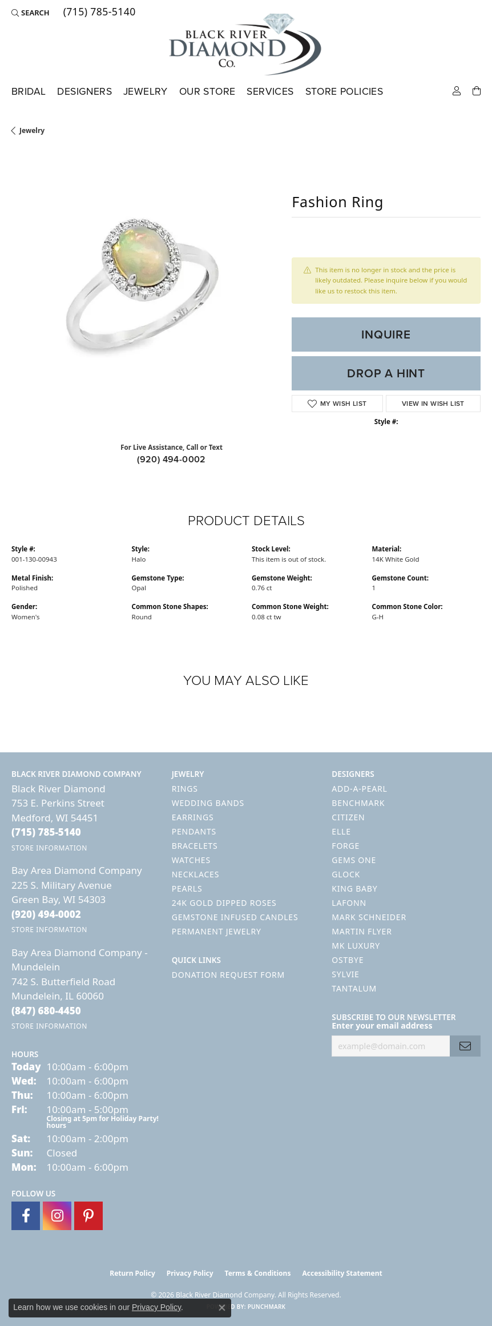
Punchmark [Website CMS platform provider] (267, 1307)
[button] (30, 12)
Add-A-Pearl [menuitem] (359, 788)
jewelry (32, 130)
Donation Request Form (228, 974)
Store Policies (344, 91)
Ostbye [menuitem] (348, 959)
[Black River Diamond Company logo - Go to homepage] (246, 44)
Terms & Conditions (258, 1273)
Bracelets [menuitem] (195, 845)
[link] (98, 12)
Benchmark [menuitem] (358, 802)
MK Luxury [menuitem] (356, 945)
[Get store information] (49, 848)
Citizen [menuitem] (348, 817)
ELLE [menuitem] (341, 831)
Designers (84, 91)
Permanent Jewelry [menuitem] (216, 931)
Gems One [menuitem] (354, 860)
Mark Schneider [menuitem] (369, 917)
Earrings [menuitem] (193, 817)
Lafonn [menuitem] (349, 902)
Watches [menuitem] (191, 860)
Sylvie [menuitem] (345, 974)
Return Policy (132, 1273)
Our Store (207, 91)
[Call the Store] (46, 832)
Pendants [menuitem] (194, 831)
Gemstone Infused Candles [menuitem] (235, 917)
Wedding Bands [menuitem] (208, 802)
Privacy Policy (190, 1273)
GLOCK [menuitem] (346, 874)
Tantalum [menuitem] (354, 988)
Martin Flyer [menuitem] (362, 931)
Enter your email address (382, 1025)
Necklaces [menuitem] (195, 874)
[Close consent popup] (222, 1307)
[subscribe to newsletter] (465, 1046)
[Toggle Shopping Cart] (477, 90)
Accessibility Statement (342, 1273)
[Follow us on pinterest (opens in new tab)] (88, 1216)
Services (270, 91)
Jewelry (145, 91)
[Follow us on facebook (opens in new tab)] (25, 1216)
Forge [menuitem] (346, 845)
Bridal (28, 91)
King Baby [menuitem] (354, 888)
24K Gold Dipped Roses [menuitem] (224, 902)
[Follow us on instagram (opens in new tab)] (57, 1216)
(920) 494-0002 (171, 459)
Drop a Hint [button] (386, 373)
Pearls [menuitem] (187, 888)
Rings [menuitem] (185, 788)
